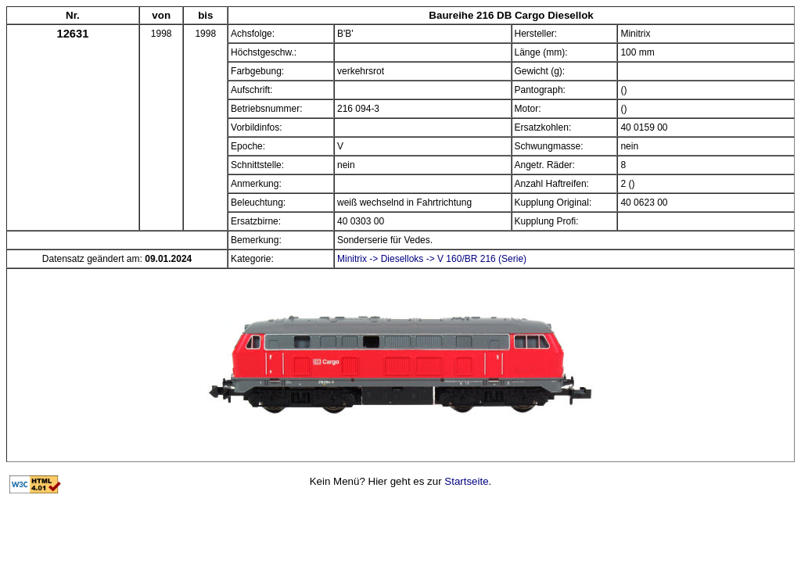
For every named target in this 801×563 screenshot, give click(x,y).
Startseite (466, 481)
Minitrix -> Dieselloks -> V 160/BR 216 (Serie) (431, 258)
